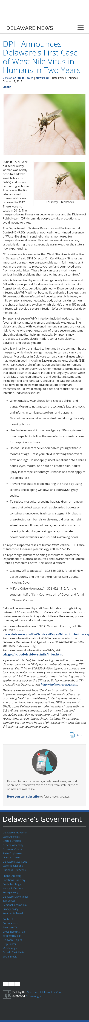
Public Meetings (12, 882)
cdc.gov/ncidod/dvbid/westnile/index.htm (32, 654)
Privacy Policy (11, 905)
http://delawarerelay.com (59, 684)
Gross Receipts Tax (15, 927)
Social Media (10, 951)
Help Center (10, 939)
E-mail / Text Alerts (14, 947)
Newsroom (43, 78)
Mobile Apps (10, 943)
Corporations (11, 919)
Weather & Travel (13, 910)
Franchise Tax (11, 923)
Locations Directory (15, 878)
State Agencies (12, 836)
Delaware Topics (13, 935)
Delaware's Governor (16, 832)
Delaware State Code (16, 860)
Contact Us (9, 915)
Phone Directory (13, 874)
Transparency (11, 890)
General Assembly (14, 844)
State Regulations (13, 864)
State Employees (13, 852)
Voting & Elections (14, 886)
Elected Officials (12, 840)
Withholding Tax (12, 931)
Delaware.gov (34, 990)
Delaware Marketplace (16, 894)
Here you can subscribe (23, 796)
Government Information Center (46, 986)
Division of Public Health (18, 78)
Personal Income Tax (15, 902)
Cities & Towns (12, 856)
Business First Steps (15, 868)
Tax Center (9, 898)
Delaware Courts (13, 848)
